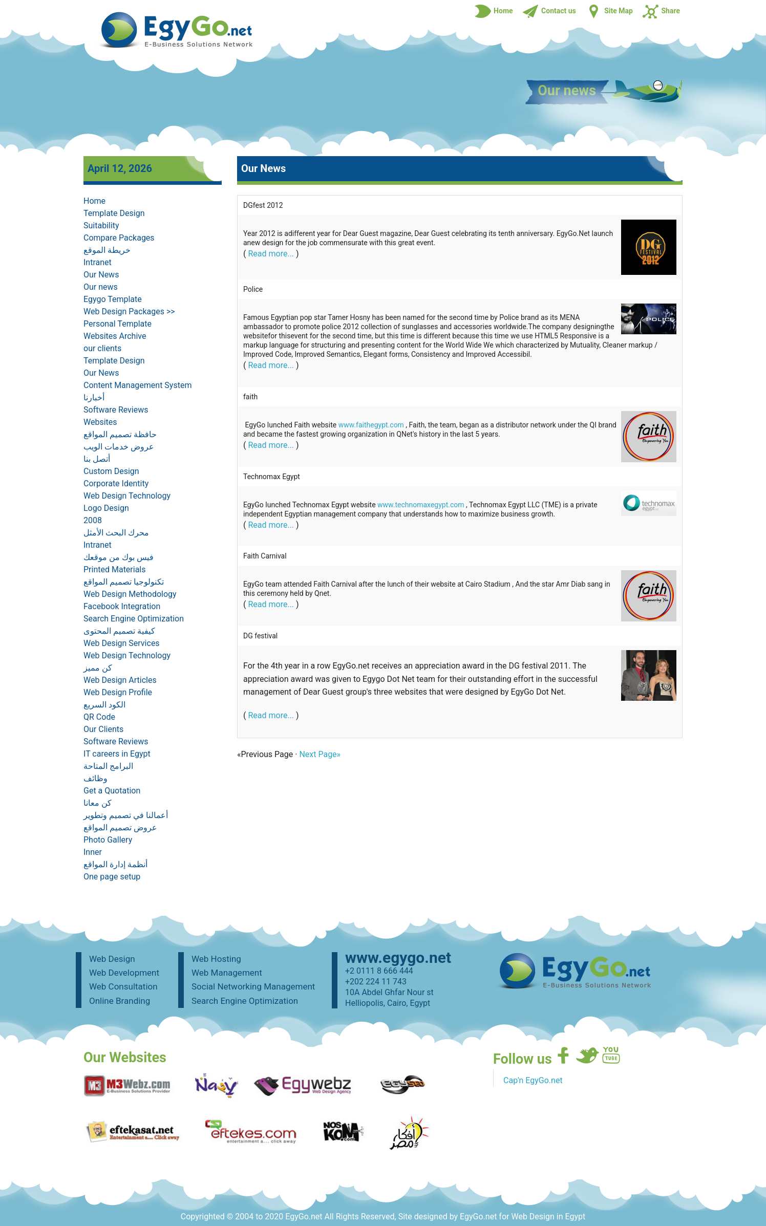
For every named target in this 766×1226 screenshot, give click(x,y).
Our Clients (103, 729)
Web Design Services (121, 643)
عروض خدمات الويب (118, 446)
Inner (92, 852)
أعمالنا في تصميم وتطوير (125, 815)
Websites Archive (114, 336)
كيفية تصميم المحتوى (119, 631)
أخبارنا (93, 397)
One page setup (111, 876)
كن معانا (97, 803)
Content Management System (137, 385)
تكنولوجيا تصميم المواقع (123, 582)
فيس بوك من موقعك (118, 557)
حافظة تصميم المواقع (120, 434)
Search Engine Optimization (133, 618)
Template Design (114, 213)
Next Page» (320, 754)
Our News (101, 274)
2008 (92, 520)
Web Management (227, 972)
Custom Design (111, 471)
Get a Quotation (111, 790)
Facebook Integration (121, 606)
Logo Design (106, 508)
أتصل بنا (96, 459)
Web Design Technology (127, 496)
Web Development (124, 972)
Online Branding (119, 1001)
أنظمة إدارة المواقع (115, 864)
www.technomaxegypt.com (420, 505)
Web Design (112, 959)
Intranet (97, 262)
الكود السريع (104, 704)
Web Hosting (216, 959)
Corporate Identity (115, 483)
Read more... (271, 254)
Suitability (101, 225)
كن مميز (97, 668)
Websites (100, 422)
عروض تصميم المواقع (120, 827)
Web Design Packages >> (129, 311)
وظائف (95, 778)
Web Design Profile (117, 692)
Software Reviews (115, 410)
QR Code (99, 717)
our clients (102, 348)
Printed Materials (114, 569)
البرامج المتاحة (108, 766)
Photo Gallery (107, 840)
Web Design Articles (120, 680)
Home (94, 201)
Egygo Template (112, 299)
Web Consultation (123, 986)
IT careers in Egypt (117, 754)
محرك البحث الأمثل (116, 532)
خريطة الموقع (107, 250)
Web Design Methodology (130, 594)
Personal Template (117, 324)
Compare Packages (119, 238)
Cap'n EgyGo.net (533, 1080)
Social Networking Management (253, 986)
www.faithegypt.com (371, 425)
